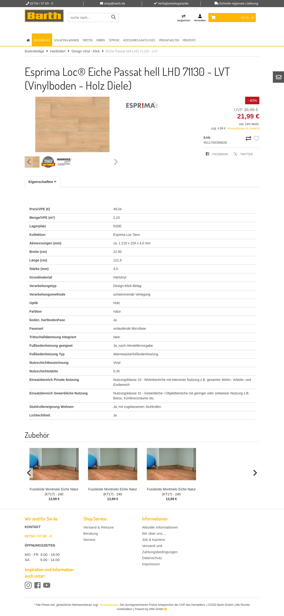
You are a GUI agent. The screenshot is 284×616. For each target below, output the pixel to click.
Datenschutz (152, 558)
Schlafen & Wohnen (66, 40)
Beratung (90, 533)
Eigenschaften (42, 182)
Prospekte (189, 40)
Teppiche (114, 40)
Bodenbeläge (42, 40)
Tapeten (87, 40)
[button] (29, 473)
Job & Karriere (153, 540)
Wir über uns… (154, 533)
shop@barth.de (114, 3)
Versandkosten (108, 605)
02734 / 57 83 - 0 (38, 536)
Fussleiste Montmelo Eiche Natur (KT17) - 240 (54, 491)
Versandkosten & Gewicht (243, 128)
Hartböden (57, 51)
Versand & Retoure (98, 527)
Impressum (151, 564)
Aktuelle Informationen (160, 527)
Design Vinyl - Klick (86, 51)
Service (89, 540)
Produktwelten (169, 40)
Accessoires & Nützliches (139, 40)
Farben (100, 40)
